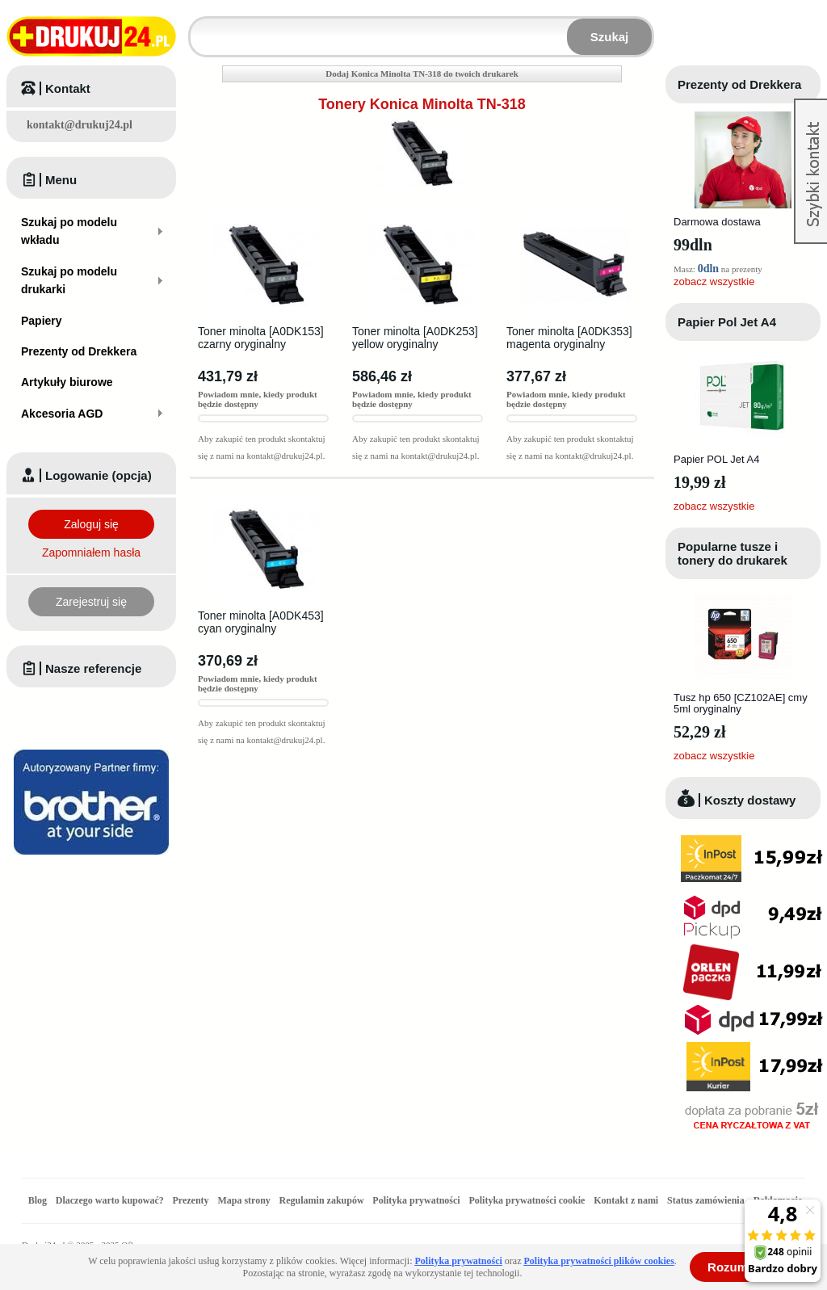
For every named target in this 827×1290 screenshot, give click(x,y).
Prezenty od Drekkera (739, 84)
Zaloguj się (91, 524)
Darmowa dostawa (717, 222)
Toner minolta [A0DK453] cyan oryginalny (261, 622)
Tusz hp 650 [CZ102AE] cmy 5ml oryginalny (741, 703)
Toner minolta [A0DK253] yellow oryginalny (415, 338)
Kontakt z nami (626, 1200)
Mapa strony (243, 1200)
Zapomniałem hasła (91, 552)
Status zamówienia (707, 1200)
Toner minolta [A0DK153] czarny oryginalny (261, 338)
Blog (37, 1200)
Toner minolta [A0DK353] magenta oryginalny (569, 338)
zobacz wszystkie (714, 281)
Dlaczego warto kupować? (110, 1200)
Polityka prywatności (416, 1200)
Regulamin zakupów (321, 1200)
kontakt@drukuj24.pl (79, 125)
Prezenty (191, 1200)
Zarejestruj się (91, 601)
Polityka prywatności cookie (526, 1200)
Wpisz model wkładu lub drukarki (200, 27)
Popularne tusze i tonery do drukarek (732, 553)
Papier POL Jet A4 (716, 459)
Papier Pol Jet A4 (727, 322)
